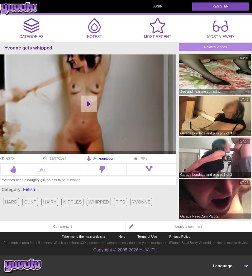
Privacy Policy (179, 236)
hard (11, 201)
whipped (98, 201)
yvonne (141, 201)
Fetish (29, 189)
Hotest (94, 28)
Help (121, 236)
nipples (72, 201)
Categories (31, 28)
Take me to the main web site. (84, 236)
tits (120, 201)
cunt (30, 201)
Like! (41, 169)
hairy (50, 201)
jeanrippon (106, 158)
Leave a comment (188, 226)
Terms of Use (147, 236)
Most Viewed (220, 30)
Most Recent (157, 28)
